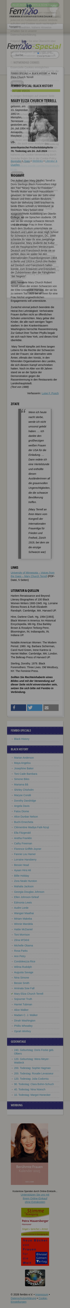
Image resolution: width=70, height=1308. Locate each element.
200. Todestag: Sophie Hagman (32, 1068)
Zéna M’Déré (21, 940)
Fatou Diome (21, 811)
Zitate (26, 160)
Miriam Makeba (23, 918)
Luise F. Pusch (50, 393)
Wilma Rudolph (23, 966)
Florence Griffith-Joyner (27, 848)
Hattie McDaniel (23, 929)
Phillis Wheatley (23, 1025)
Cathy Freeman (23, 843)
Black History (39, 73)
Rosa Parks (21, 950)
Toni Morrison (22, 934)
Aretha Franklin (23, 838)
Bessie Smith (21, 983)
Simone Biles (21, 779)
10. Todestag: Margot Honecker (32, 1094)
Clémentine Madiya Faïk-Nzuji (31, 827)
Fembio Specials (19, 73)
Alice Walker (21, 1009)
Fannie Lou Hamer (25, 854)
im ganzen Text (45, 53)
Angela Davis (22, 805)
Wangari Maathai (24, 913)
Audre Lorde (21, 907)
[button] (18, 707)
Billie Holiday (21, 875)
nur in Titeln (43, 56)
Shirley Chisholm (24, 789)
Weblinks (37, 160)
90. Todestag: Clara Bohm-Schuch (34, 1084)
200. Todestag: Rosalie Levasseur (34, 1073)
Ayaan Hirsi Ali (22, 870)
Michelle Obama (23, 945)
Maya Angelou (22, 762)
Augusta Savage (23, 972)
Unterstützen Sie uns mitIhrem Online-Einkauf (35, 1198)
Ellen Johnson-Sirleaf (26, 897)
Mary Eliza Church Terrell (28, 993)
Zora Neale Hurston (25, 880)
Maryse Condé (22, 795)
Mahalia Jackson (24, 886)
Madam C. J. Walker (26, 1015)
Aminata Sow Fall (24, 988)
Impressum (41, 1294)
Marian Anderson (24, 757)
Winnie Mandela (23, 923)
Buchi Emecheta (23, 822)
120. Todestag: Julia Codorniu (31, 1078)
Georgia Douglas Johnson (29, 891)
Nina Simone (21, 977)
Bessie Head (21, 864)
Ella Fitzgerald (22, 832)
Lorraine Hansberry (25, 859)
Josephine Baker (24, 768)
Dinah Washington (24, 1020)
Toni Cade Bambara (25, 773)
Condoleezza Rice (24, 961)
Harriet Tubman (23, 1004)
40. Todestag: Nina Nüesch (30, 1089)
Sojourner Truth (23, 998)
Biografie (16, 160)
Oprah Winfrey (22, 1031)
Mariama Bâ (21, 784)
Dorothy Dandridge (25, 800)
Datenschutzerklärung (23, 1298)
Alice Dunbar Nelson (26, 816)
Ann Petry (20, 956)
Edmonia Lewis (23, 902)
